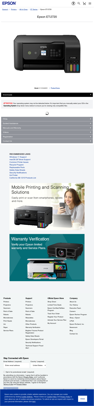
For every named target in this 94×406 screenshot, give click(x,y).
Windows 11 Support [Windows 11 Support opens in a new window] (18, 157)
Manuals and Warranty (12, 128)
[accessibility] (73, 3)
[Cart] (84, 3)
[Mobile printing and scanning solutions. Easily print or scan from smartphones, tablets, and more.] (47, 206)
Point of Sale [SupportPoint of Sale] (30, 311)
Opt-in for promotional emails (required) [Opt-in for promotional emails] (20, 372)
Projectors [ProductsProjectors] (7, 305)
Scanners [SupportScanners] (29, 308)
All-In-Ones (23, 9)
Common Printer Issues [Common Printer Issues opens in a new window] (18, 162)
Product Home (55, 88)
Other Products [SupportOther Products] (31, 324)
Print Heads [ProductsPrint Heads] (7, 321)
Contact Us (7, 141)
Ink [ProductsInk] (4, 324)
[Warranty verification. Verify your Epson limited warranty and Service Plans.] (47, 257)
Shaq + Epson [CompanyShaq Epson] (75, 318)
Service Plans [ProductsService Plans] (8, 330)
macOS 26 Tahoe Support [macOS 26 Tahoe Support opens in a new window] (19, 159)
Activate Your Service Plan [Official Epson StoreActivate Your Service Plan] (57, 320)
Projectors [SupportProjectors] (29, 305)
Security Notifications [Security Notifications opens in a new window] (18, 173)
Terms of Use (8, 384)
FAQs (5, 119)
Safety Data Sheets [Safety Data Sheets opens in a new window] (17, 170)
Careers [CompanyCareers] (72, 311)
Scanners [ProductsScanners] (6, 308)
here (33, 401)
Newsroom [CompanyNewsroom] (73, 327)
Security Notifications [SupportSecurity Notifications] (33, 342)
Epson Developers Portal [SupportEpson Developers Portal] (34, 339)
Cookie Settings (27, 397)
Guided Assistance (10, 123)
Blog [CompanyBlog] (71, 330)
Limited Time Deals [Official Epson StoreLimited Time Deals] (54, 305)
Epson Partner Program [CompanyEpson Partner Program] (78, 314)
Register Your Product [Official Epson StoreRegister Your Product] (55, 317)
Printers (14, 9)
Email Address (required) (12, 361)
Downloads (7, 95)
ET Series (34, 9)
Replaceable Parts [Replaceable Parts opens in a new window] (17, 167)
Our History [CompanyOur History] (74, 305)
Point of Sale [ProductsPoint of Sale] (7, 311)
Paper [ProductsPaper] (5, 327)
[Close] (82, 399)
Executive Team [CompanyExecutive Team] (75, 308)
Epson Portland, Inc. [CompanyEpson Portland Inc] (77, 324)
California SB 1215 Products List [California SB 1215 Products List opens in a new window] (22, 178)
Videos (6, 132)
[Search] (79, 3)
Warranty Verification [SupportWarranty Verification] (33, 327)
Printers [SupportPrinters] (28, 302)
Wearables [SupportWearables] (29, 318)
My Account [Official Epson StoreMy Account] (52, 323)
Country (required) (37, 361)
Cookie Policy (52, 397)
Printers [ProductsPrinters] (6, 302)
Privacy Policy (28, 377)
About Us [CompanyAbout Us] (73, 302)
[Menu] (90, 3)
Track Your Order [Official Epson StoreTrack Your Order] (54, 313)
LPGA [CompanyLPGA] (72, 321)
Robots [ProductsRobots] (6, 314)
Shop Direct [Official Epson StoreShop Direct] (52, 302)
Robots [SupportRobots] (28, 314)
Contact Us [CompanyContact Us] (74, 334)
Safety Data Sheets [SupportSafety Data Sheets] (32, 336)
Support (5, 9)
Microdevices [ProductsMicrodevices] (8, 318)
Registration (8, 137)
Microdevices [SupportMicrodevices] (30, 321)
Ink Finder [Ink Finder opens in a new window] (13, 175)
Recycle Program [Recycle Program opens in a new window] (16, 165)
